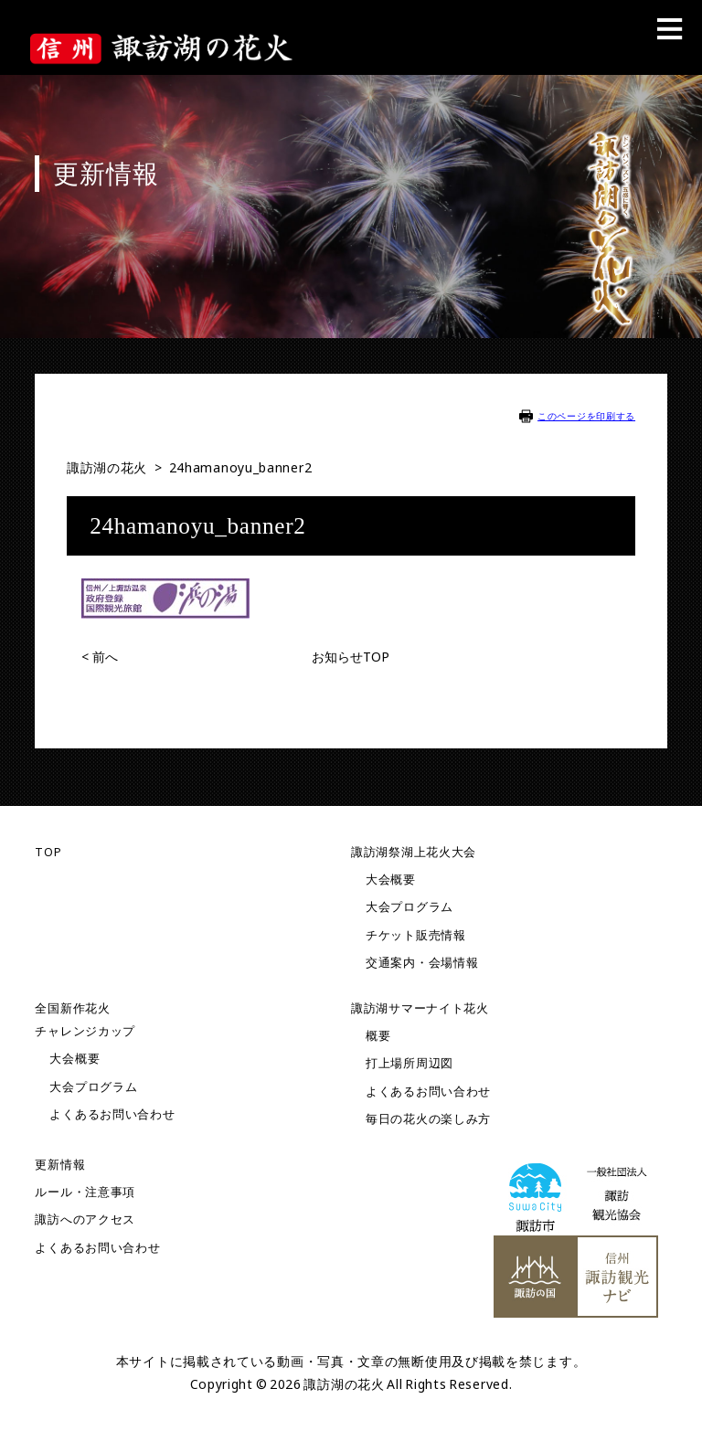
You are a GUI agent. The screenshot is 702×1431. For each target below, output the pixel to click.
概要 (378, 1036)
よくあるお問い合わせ (112, 1114)
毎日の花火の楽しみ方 (428, 1119)
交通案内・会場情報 (422, 962)
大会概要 (391, 879)
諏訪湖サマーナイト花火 (420, 1008)
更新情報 (60, 1164)
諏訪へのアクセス (85, 1219)
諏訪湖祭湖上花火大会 (413, 852)
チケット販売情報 (416, 935)
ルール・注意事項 (85, 1192)
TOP (48, 852)
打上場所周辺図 (409, 1063)
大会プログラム (409, 907)
